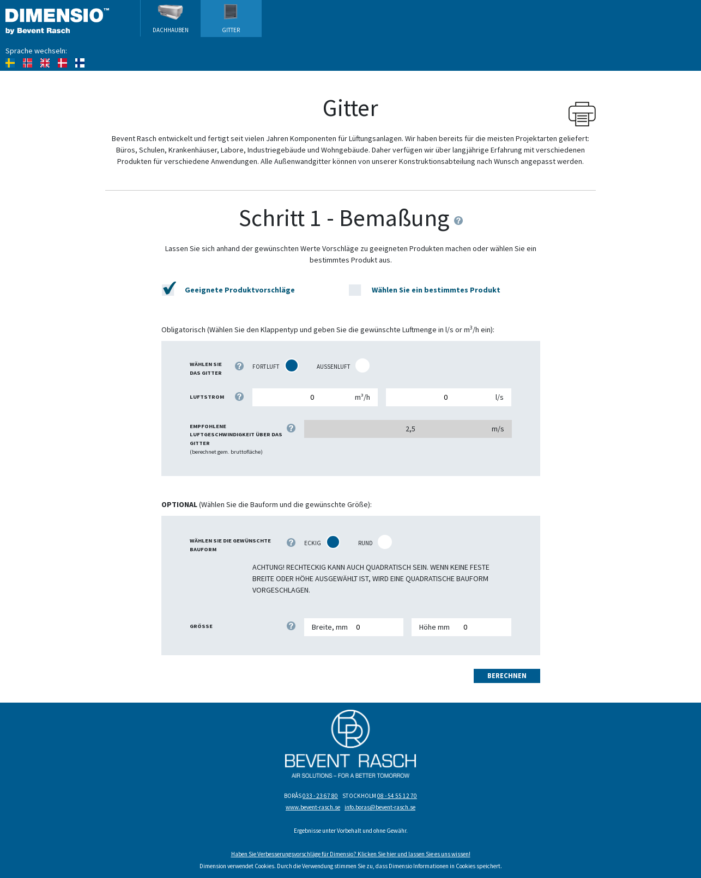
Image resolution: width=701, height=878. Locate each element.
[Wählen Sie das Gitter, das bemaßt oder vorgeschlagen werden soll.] (239, 366)
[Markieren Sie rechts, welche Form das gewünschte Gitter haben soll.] (291, 542)
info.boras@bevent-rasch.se (380, 807)
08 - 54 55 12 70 (397, 796)
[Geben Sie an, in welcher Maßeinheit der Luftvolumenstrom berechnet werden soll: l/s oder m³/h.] (239, 396)
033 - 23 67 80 (320, 796)
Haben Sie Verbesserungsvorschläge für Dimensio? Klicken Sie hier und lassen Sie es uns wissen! (350, 854)
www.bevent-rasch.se (313, 807)
